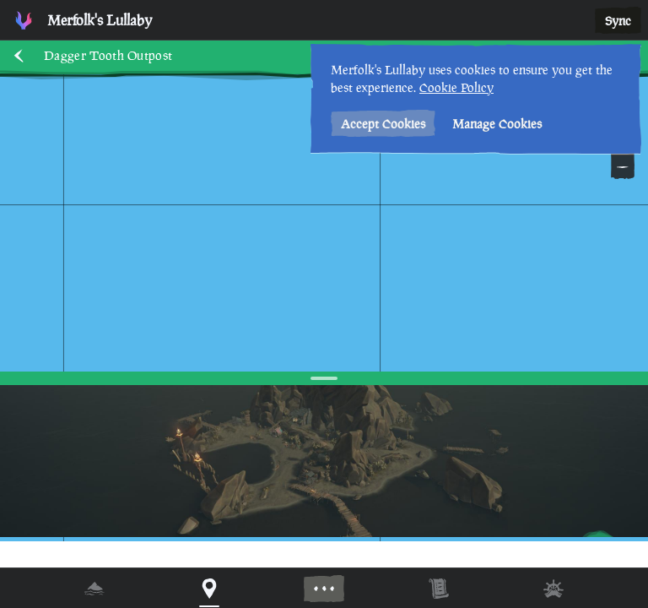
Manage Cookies (497, 124)
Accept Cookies (383, 124)
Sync (618, 21)
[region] (324, 304)
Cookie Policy (456, 87)
